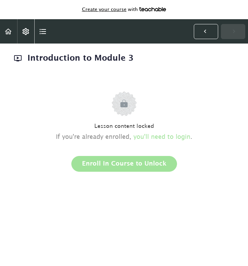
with (124, 9)
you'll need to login (161, 137)
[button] (8, 31)
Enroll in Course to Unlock (124, 164)
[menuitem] (25, 31)
